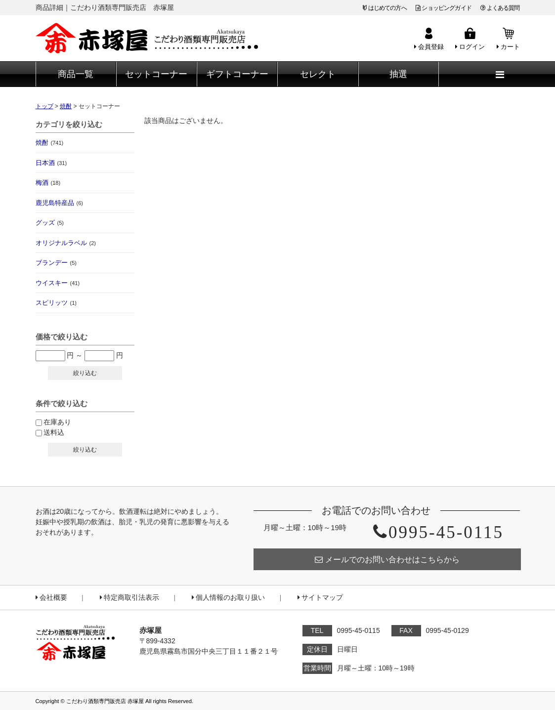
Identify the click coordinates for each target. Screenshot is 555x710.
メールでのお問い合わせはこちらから (387, 559)
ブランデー (56, 262)
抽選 (398, 74)
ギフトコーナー (237, 74)
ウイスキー (58, 283)
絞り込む (85, 373)
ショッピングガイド (443, 7)
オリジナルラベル (66, 243)
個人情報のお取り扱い (228, 597)
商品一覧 (75, 74)
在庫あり (57, 422)
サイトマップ (320, 597)
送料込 (53, 432)
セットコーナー (156, 74)
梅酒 (48, 182)
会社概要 (51, 597)
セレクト (318, 74)
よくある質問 (499, 7)
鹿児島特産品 (59, 203)
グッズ (50, 222)
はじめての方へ (387, 7)
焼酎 (50, 142)
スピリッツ (56, 302)
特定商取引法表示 (129, 597)
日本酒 (51, 163)
